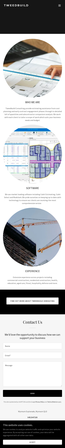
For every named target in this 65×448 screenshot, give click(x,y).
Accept (32, 442)
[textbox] (32, 346)
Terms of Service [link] (52, 402)
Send (32, 393)
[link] (23, 5)
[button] (59, 5)
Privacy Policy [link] (40, 402)
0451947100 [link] (32, 417)
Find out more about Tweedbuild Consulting (32, 301)
